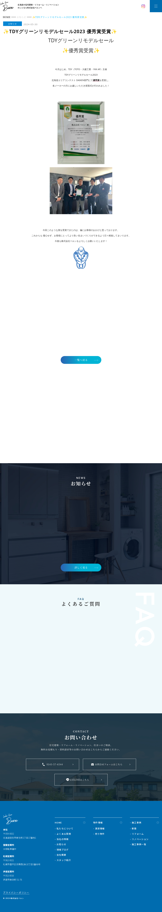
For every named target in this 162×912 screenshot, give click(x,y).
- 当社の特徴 (62, 839)
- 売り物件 (99, 834)
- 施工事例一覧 (138, 845)
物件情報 (98, 823)
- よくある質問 (63, 834)
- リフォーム (137, 834)
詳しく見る (81, 568)
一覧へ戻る (81, 360)
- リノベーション (139, 839)
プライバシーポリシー (16, 893)
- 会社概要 (60, 855)
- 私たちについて (64, 829)
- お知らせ (60, 845)
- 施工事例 (135, 823)
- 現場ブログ (62, 850)
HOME (58, 823)
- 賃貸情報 (99, 829)
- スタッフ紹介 (63, 860)
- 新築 (133, 829)
